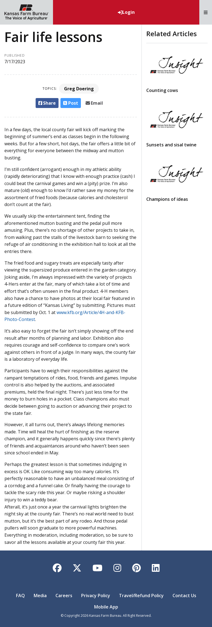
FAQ (20, 595)
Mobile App (106, 607)
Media (40, 595)
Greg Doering (79, 89)
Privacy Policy (95, 595)
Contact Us (184, 595)
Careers (63, 595)
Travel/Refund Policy (141, 595)
